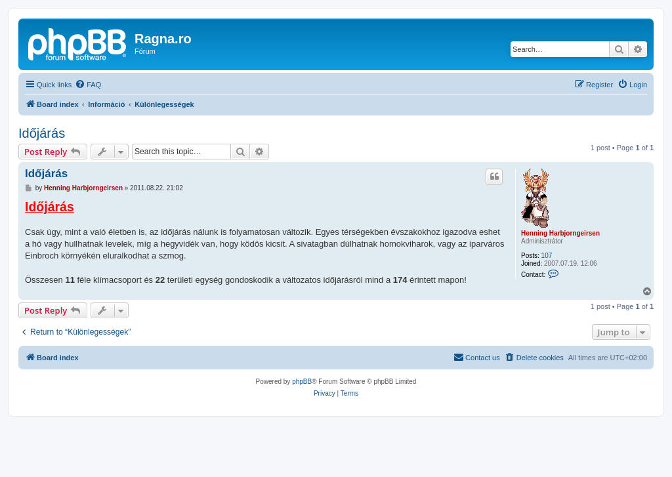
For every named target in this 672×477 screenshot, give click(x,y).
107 (547, 255)
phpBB (302, 381)
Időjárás (41, 133)
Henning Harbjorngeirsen (560, 233)
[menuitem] (88, 85)
